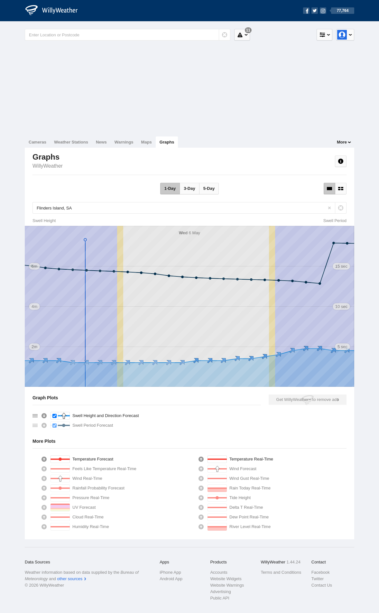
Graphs (167, 142)
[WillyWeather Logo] (55, 10)
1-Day (170, 188)
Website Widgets (225, 578)
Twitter (317, 578)
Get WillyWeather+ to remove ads (307, 399)
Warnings (124, 142)
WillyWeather (47, 166)
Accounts (218, 572)
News (101, 142)
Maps (146, 142)
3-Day (189, 188)
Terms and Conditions (281, 572)
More (342, 142)
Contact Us (321, 585)
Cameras (37, 142)
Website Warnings (227, 585)
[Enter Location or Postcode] (127, 35)
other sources (69, 578)
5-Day (209, 188)
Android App (171, 578)
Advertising (220, 591)
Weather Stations (71, 142)
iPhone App (170, 572)
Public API (219, 598)
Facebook (320, 572)
